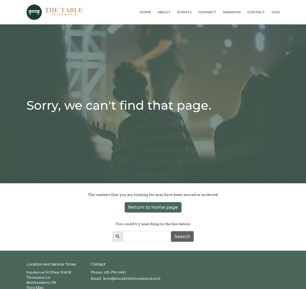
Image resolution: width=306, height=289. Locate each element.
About (164, 12)
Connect (207, 12)
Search (182, 236)
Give (276, 12)
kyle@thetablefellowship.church (132, 279)
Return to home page (153, 207)
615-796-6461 (115, 272)
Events (184, 12)
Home (145, 12)
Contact (256, 12)
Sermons (232, 12)
